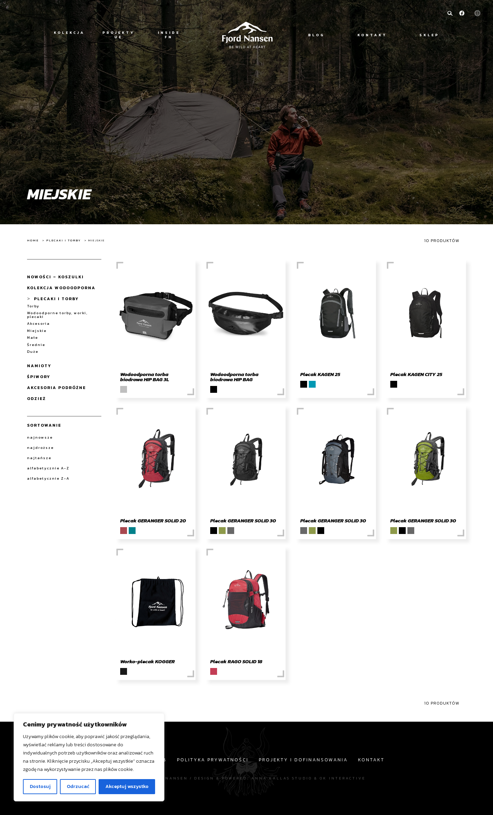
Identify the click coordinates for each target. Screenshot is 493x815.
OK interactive (343, 778)
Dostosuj (40, 786)
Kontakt (372, 35)
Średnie (36, 345)
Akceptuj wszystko (127, 786)
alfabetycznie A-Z (48, 468)
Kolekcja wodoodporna (61, 288)
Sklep (429, 35)
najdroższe (40, 447)
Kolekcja (69, 32)
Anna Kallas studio (281, 778)
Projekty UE (118, 34)
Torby (33, 306)
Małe (32, 337)
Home (33, 240)
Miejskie (37, 331)
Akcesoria (38, 323)
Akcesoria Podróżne (56, 388)
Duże (32, 351)
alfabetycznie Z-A (48, 478)
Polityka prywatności (213, 759)
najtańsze (39, 457)
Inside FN (169, 34)
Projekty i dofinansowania (303, 759)
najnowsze (40, 437)
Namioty (39, 366)
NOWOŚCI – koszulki (55, 277)
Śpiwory (38, 377)
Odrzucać (78, 786)
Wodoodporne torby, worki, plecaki (57, 314)
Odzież (36, 399)
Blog (316, 35)
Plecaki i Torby (63, 240)
